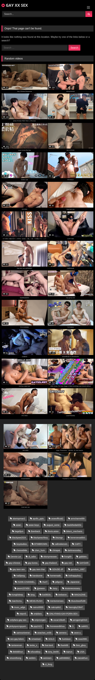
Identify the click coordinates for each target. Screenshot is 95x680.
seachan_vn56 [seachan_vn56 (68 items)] (44, 632)
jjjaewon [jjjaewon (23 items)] (41, 588)
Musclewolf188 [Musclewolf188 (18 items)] (78, 601)
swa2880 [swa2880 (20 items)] (82, 639)
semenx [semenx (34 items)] (62, 632)
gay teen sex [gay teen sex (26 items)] (19, 569)
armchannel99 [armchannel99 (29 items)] (78, 518)
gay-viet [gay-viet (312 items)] (68, 563)
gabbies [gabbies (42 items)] (82, 556)
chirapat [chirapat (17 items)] (56, 550)
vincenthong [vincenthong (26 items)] (15, 658)
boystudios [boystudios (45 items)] (21, 544)
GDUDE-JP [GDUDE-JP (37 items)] (57, 569)
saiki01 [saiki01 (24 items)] (84, 626)
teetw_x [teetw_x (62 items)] (33, 645)
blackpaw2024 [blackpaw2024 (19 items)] (19, 537)
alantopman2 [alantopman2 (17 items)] (19, 518)
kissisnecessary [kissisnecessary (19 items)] (72, 588)
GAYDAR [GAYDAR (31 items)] (84, 563)
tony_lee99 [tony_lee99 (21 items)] (53, 651)
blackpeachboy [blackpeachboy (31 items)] (41, 537)
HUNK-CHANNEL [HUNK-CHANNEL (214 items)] (26, 582)
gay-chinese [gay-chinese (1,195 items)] (14, 563)
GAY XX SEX (14, 5)
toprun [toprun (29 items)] (69, 651)
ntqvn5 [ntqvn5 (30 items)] (23, 613)
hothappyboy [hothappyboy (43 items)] (74, 575)
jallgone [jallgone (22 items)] (59, 582)
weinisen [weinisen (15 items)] (47, 658)
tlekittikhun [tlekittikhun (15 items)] (18, 651)
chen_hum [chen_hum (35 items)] (40, 550)
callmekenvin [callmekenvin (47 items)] (61, 544)
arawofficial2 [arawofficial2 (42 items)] (57, 518)
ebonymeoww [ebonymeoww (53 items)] (50, 556)
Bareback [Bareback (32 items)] (35, 531)
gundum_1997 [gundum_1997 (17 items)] (78, 569)
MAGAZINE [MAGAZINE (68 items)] (80, 594)
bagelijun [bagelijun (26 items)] (19, 531)
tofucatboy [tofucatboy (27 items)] (35, 651)
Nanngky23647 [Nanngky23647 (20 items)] (76, 607)
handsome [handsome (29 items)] (37, 575)
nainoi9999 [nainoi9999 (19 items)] (38, 607)
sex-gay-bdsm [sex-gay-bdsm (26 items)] (17, 639)
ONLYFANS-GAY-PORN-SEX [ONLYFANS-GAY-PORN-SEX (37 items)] (63, 613)
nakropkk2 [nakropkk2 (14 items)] (56, 607)
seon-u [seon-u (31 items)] (77, 632)
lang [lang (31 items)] (33, 594)
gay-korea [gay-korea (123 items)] (32, 563)
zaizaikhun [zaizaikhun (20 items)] (82, 658)
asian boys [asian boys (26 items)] (34, 525)
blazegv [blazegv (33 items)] (59, 537)
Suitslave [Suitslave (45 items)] (66, 639)
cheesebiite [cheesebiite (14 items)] (21, 550)
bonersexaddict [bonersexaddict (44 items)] (77, 537)
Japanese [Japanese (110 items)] (74, 582)
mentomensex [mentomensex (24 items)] (56, 601)
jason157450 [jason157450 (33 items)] (23, 588)
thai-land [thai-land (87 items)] (49, 645)
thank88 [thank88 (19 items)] (64, 645)
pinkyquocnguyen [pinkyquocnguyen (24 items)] (17, 626)
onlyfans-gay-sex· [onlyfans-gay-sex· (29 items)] (18, 620)
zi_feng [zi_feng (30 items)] (48, 664)
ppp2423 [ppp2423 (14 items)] (38, 626)
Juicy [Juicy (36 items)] (54, 588)
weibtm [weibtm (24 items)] (32, 658)
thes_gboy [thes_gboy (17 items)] (81, 645)
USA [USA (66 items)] (82, 651)
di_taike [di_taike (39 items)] (32, 556)
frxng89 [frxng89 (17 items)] (67, 556)
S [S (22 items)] (73, 626)
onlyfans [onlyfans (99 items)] (38, 613)
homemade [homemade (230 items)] (55, 575)
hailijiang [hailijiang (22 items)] (20, 575)
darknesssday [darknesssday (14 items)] (74, 550)
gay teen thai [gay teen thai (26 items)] (38, 569)
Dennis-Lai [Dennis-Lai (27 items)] (16, 556)
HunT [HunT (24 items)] (45, 582)
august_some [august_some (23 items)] (53, 525)
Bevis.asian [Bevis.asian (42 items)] (53, 531)
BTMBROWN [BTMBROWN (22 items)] (40, 544)
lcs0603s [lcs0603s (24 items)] (46, 594)
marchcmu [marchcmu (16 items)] (17, 601)
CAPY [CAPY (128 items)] (78, 544)
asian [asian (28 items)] (18, 525)
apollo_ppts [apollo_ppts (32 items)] (38, 518)
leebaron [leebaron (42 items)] (62, 594)
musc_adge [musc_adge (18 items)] (19, 607)
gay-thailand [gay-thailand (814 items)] (51, 563)
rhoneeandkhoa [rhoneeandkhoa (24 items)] (57, 626)
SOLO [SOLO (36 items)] (51, 639)
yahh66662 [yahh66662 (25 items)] (64, 658)
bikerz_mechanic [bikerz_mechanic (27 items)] (74, 531)
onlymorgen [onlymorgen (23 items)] (40, 620)
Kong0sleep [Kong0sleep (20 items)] (17, 594)
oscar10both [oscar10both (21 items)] (59, 620)
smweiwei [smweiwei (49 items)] (36, 639)
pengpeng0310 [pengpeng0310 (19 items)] (80, 620)
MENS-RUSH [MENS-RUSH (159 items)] (35, 601)
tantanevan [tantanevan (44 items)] (16, 645)
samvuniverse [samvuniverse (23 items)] (23, 632)
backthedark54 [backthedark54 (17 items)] (74, 525)
